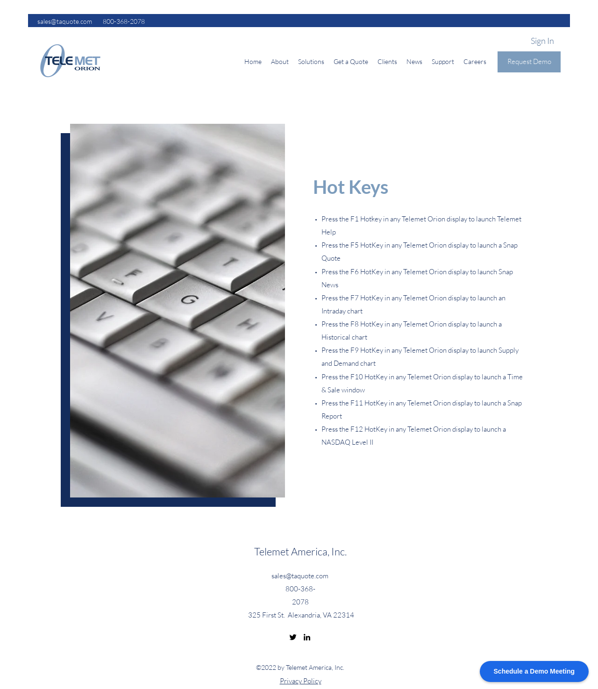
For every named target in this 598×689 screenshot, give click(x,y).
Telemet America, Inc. (300, 551)
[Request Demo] (529, 61)
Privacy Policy (300, 680)
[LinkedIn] (307, 637)
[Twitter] (293, 637)
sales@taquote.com (299, 575)
